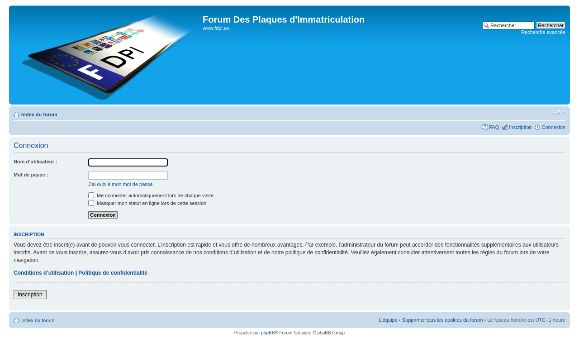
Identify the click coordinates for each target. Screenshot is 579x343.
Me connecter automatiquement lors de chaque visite (151, 195)
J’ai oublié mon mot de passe (120, 184)
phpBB (268, 332)
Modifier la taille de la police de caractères (558, 113)
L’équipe (388, 320)
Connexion (553, 127)
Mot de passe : (31, 174)
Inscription (520, 127)
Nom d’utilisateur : (35, 161)
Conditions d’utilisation (44, 273)
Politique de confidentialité (112, 273)
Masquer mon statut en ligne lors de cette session (147, 203)
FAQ (494, 127)
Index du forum (39, 114)
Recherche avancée (543, 32)
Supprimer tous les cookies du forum (442, 320)
